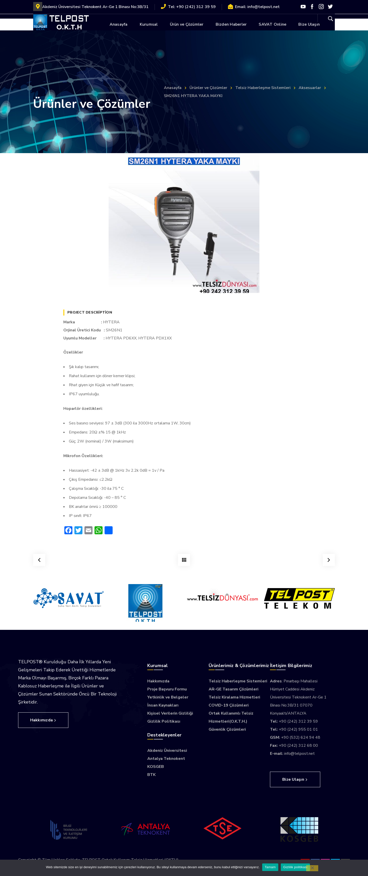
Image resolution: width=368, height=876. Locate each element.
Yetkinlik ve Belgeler (167, 697)
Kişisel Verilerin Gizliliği (170, 713)
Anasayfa (172, 88)
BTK (151, 774)
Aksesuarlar (310, 88)
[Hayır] (312, 868)
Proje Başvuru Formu (167, 689)
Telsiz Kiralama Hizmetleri (234, 697)
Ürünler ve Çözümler (208, 88)
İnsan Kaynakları (162, 705)
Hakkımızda (158, 681)
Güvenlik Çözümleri (227, 729)
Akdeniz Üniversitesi (167, 750)
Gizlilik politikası (295, 867)
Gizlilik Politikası (163, 721)
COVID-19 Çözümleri (229, 705)
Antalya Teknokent (166, 758)
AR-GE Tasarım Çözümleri (233, 689)
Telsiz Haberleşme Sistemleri (263, 88)
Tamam (270, 867)
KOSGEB (155, 766)
